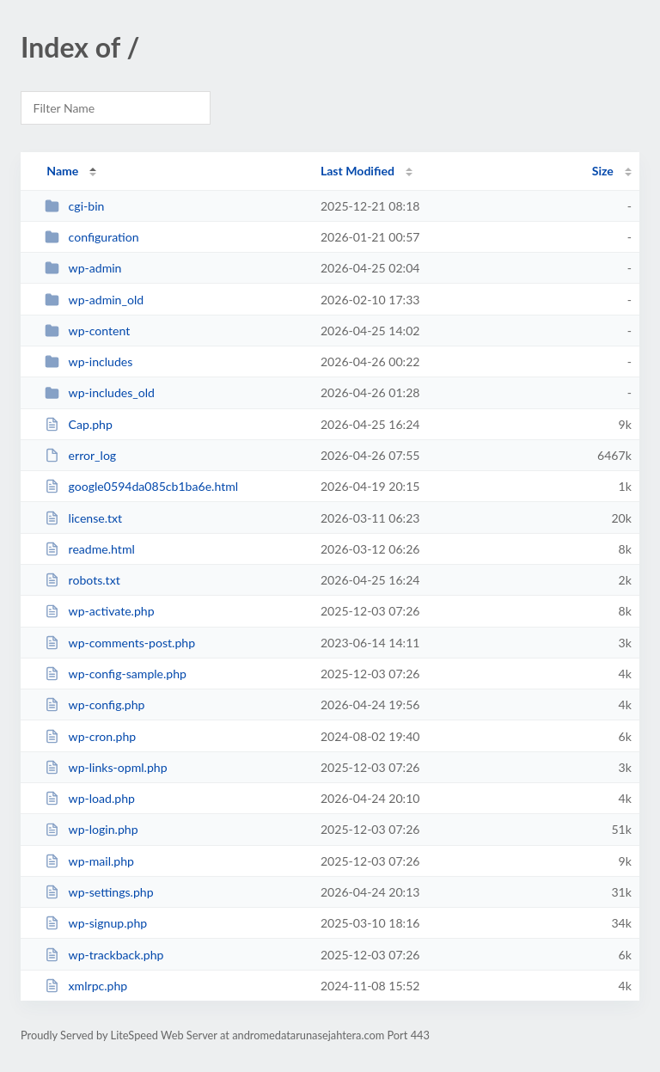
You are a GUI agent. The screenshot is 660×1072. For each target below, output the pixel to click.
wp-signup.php (96, 923)
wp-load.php (90, 798)
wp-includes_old (100, 392)
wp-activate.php (99, 610)
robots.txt (82, 580)
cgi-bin (74, 206)
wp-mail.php (89, 861)
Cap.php (79, 424)
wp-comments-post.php (120, 642)
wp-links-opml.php (106, 767)
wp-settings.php (99, 892)
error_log (80, 455)
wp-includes (88, 361)
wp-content (87, 330)
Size (603, 170)
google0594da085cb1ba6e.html (141, 486)
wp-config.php (94, 704)
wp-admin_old (94, 299)
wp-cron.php (90, 736)
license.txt (83, 518)
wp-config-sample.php (115, 673)
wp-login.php (91, 829)
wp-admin (83, 267)
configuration (91, 237)
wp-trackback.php (104, 954)
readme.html (90, 549)
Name (62, 170)
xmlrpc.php (86, 985)
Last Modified (357, 170)
